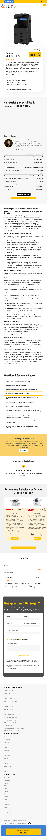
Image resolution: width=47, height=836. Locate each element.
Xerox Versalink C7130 (10, 725)
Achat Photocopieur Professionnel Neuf (14, 728)
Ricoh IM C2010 (9, 706)
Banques (7, 769)
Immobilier (7, 755)
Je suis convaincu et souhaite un (23, 198)
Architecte (7, 736)
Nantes (7, 796)
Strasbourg (8, 810)
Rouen (6, 807)
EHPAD (7, 750)
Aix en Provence (9, 777)
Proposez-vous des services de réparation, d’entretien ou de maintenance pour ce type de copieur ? (22, 421)
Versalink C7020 (37, 513)
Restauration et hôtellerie (11, 771)
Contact (6, 823)
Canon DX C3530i (9, 690)
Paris (6, 802)
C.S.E (6, 747)
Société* (9, 623)
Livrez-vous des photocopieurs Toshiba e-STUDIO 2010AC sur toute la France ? (22, 411)
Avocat (7, 742)
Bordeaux (7, 780)
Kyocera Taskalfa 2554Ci (11, 701)
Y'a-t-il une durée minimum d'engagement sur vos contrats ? (19, 382)
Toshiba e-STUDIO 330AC (11, 717)
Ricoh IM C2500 (9, 709)
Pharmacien (8, 766)
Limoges (7, 785)
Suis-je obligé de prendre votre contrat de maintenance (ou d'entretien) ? (22, 389)
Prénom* (26, 616)
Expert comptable (9, 753)
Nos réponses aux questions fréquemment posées (18, 89)
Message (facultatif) (12, 643)
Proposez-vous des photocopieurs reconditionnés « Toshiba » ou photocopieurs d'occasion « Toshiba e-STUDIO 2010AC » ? (20, 416)
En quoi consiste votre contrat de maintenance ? (16, 386)
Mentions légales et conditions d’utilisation (17, 823)
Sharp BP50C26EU (9, 712)
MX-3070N (15, 513)
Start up (7, 761)
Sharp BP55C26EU (9, 714)
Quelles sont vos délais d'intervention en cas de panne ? (18, 393)
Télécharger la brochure (23, 194)
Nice (6, 799)
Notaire (7, 758)
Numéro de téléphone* (30, 623)
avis (19, 59)
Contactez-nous (23, 450)
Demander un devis (23, 832)
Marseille (7, 793)
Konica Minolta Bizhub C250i (12, 696)
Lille (6, 788)
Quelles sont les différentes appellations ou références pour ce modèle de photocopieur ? (22, 426)
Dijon (6, 783)
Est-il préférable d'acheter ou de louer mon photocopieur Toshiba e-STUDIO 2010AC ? (22, 398)
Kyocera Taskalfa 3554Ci (11, 704)
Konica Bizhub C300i (10, 698)
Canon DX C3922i (9, 693)
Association (8, 739)
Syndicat (7, 763)
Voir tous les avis (8, 572)
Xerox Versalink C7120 (10, 722)
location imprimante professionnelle (13, 730)
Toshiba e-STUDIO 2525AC (11, 720)
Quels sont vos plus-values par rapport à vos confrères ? (18, 407)
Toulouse (7, 812)
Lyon (6, 791)
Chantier (7, 745)
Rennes (7, 804)
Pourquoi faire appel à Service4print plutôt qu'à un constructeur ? (20, 403)
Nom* (8, 616)
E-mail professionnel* (13, 630)
